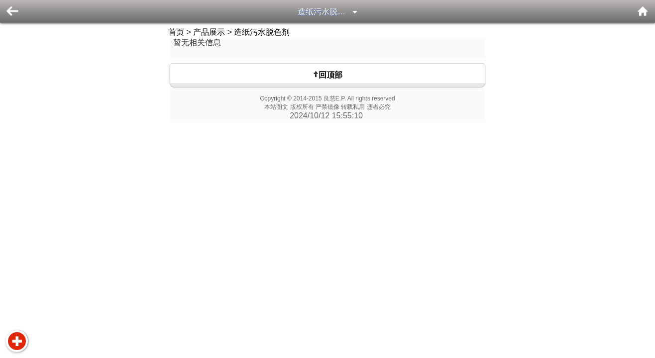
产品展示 (209, 32)
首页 (176, 32)
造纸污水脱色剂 (325, 11)
